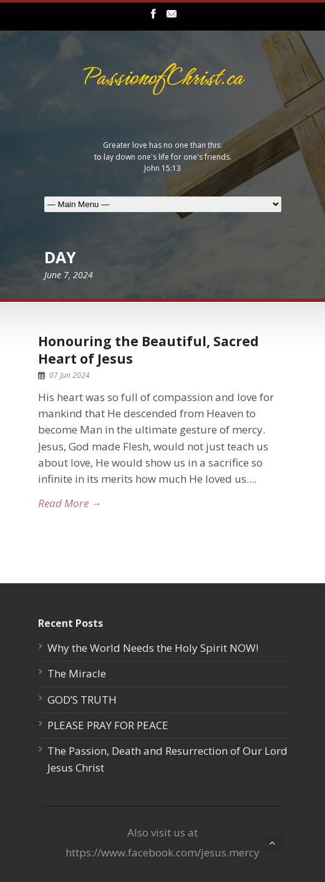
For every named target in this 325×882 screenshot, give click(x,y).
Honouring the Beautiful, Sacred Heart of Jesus (148, 349)
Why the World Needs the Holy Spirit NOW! (152, 648)
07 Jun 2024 (69, 375)
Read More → (70, 503)
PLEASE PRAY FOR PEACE (107, 725)
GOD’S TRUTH (82, 699)
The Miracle (76, 673)
